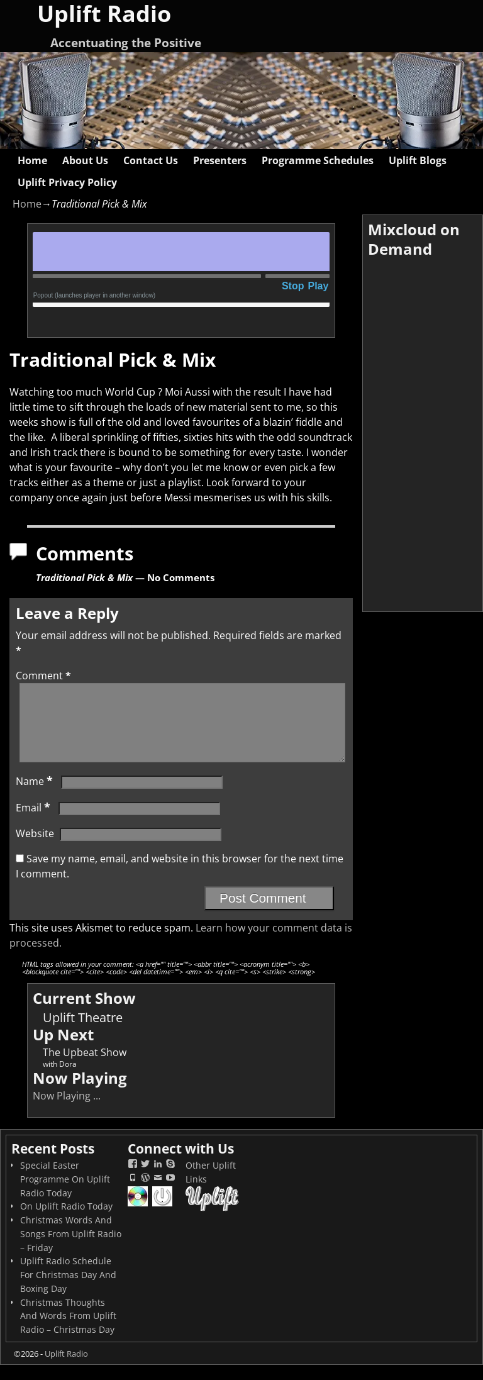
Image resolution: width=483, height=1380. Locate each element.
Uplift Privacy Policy (67, 182)
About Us (85, 160)
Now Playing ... (67, 1111)
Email (34, 823)
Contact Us (150, 160)
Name (35, 796)
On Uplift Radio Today (66, 1221)
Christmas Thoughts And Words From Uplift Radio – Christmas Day (68, 1331)
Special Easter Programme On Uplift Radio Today (65, 1194)
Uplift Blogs (418, 160)
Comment (45, 675)
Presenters (220, 160)
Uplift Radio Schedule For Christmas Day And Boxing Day (68, 1290)
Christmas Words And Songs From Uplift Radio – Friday (70, 1249)
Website (35, 848)
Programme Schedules (318, 160)
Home (32, 160)
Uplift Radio (66, 1368)
